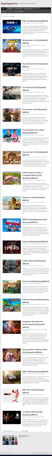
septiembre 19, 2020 (26, 224)
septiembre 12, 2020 (26, 265)
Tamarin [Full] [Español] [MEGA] (35, 281)
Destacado (24, 46)
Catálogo (4, 11)
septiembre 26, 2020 (26, 114)
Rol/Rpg (45, 329)
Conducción (41, 23)
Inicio (3, 8)
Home (9, 16)
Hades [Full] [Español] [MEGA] (35, 242)
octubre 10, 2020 (25, 23)
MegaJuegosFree (9, 3)
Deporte (42, 135)
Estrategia (43, 92)
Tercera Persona (25, 331)
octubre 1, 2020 (25, 68)
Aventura (43, 45)
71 (20, 431)
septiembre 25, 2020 (26, 157)
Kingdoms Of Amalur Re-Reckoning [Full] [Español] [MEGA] (33, 324)
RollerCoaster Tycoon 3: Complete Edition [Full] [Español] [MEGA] (32, 175)
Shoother (29, 46)
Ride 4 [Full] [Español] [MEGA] (35, 21)
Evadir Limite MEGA (19, 11)
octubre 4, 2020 (25, 45)
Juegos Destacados (29, 8)
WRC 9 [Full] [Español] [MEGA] (35, 372)
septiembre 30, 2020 (26, 92)
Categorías (10, 8)
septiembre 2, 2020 (26, 416)
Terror (27, 70)
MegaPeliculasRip (22, 437)
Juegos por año (18, 8)
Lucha (45, 224)
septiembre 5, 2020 (26, 373)
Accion (40, 45)
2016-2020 (37, 23)
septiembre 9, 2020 (26, 329)
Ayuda (10, 11)
